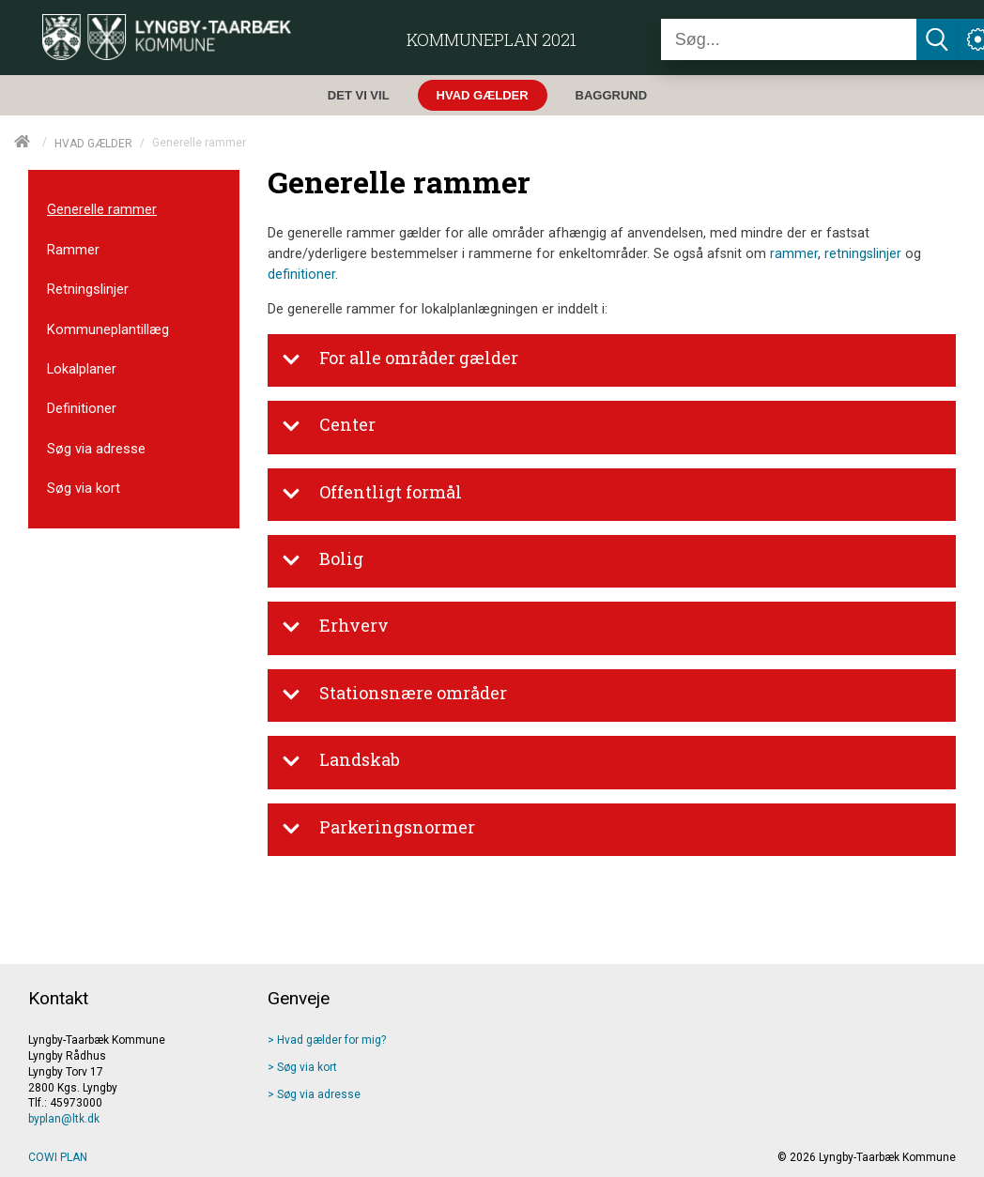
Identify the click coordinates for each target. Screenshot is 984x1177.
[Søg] (788, 39)
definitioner (301, 275)
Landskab (341, 761)
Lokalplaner (81, 368)
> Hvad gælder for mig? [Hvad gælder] (327, 1040)
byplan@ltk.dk (64, 1118)
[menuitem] (363, 95)
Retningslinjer (88, 289)
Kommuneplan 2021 (492, 39)
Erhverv (335, 627)
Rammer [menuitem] (73, 249)
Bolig (322, 560)
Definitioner (81, 408)
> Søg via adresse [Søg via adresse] (314, 1094)
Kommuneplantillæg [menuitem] (108, 329)
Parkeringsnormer (378, 829)
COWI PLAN (57, 1157)
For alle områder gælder (400, 359)
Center (329, 426)
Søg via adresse (96, 448)
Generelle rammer (102, 209)
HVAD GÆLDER (93, 142)
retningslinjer (862, 254)
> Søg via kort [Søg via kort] (302, 1067)
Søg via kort (83, 488)
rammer (794, 254)
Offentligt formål (372, 494)
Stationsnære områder (394, 694)
